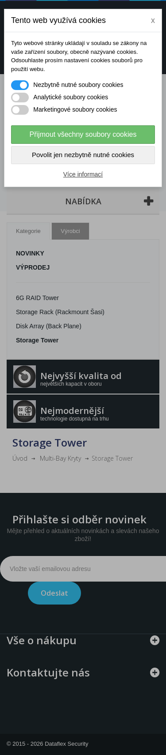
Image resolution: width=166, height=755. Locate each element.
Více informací (83, 174)
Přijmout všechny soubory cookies (83, 134)
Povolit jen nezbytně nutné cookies (83, 154)
